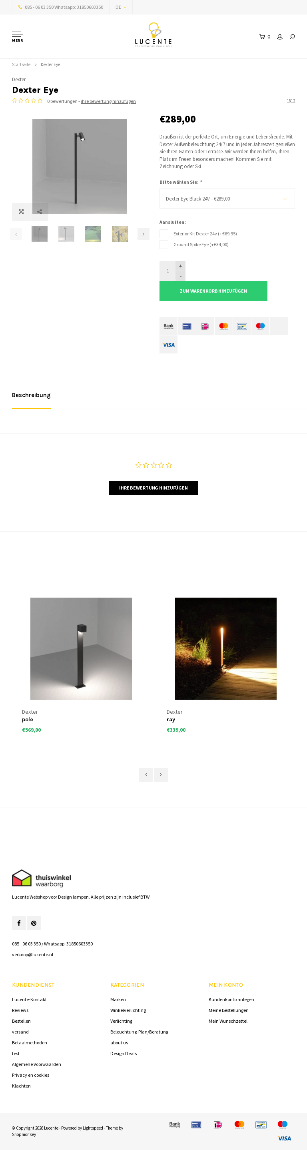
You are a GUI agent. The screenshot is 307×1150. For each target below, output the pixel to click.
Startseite (21, 64)
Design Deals (123, 1053)
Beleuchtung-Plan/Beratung (139, 1032)
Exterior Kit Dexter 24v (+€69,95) (205, 234)
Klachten (21, 1086)
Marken (118, 999)
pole (27, 719)
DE (121, 7)
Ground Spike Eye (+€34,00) (201, 244)
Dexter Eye (50, 64)
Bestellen (21, 1021)
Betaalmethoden (29, 1043)
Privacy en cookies (30, 1075)
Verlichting (121, 1021)
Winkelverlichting (128, 1010)
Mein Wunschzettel (228, 1021)
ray (171, 719)
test (16, 1053)
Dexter (19, 79)
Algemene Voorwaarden (36, 1064)
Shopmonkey (24, 1134)
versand (20, 1032)
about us (119, 1043)
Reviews (20, 1010)
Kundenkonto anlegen (231, 999)
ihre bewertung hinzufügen (108, 101)
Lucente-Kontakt (29, 999)
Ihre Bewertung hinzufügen (153, 488)
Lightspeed (93, 1128)
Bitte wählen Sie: (180, 182)
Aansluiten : (173, 222)
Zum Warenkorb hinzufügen (213, 291)
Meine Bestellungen (229, 1010)
